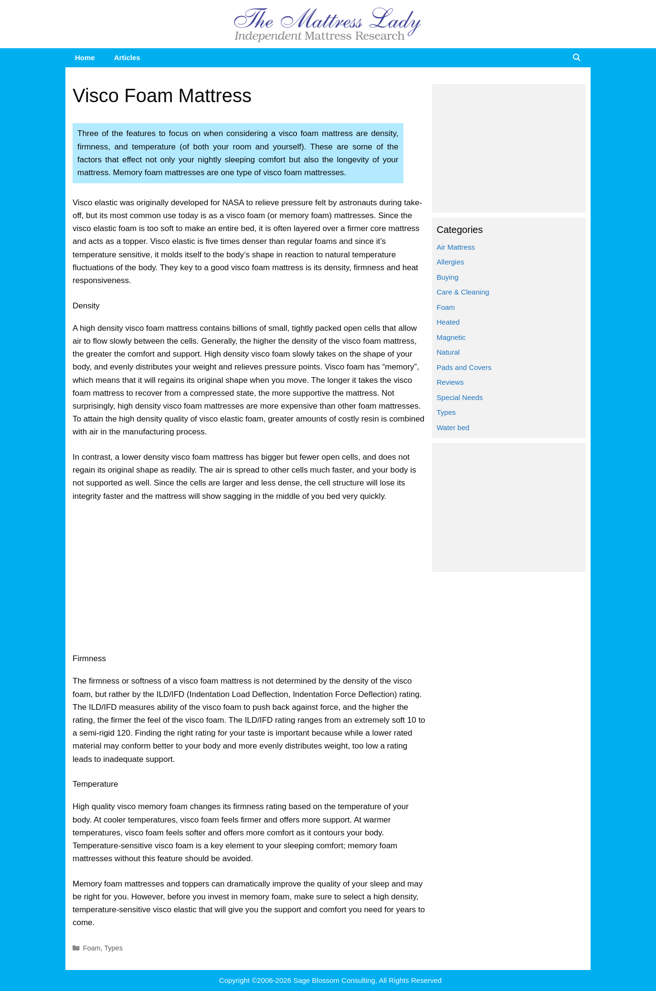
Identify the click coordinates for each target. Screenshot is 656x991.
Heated (448, 322)
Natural (448, 352)
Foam (92, 948)
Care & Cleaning (463, 292)
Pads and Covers (464, 367)
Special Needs (460, 397)
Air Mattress (456, 247)
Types (113, 948)
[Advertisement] (250, 581)
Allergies (451, 262)
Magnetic (451, 337)
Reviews (450, 382)
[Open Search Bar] (576, 57)
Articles (127, 57)
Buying (448, 277)
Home (85, 57)
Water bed (453, 427)
